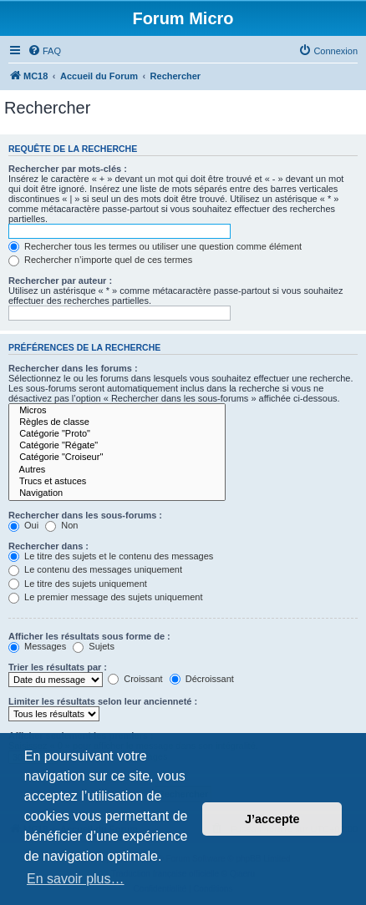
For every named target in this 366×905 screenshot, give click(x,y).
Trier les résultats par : (57, 667)
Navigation (117, 493)
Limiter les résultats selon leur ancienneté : (102, 701)
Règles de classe (117, 422)
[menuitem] (44, 51)
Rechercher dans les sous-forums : (85, 515)
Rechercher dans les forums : (73, 368)
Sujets (93, 646)
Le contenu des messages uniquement (95, 569)
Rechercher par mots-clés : (67, 169)
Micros (117, 411)
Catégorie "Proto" (117, 434)
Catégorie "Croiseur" (117, 457)
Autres (117, 470)
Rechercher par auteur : (60, 281)
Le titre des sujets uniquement (77, 584)
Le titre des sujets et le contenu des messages (110, 556)
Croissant (135, 679)
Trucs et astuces (117, 482)
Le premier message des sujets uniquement (105, 597)
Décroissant (202, 679)
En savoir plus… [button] (76, 879)
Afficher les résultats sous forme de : (89, 636)
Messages (37, 646)
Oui (23, 525)
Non (61, 525)
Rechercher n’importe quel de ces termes (100, 260)
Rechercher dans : (48, 546)
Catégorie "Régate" (117, 446)
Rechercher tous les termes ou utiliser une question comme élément (155, 246)
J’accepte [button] (272, 819)
